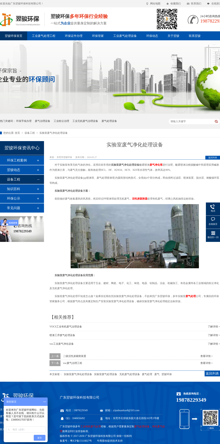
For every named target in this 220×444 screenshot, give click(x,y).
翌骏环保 (167, 374)
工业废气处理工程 (43, 35)
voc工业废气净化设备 (62, 343)
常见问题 (13, 208)
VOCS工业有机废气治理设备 (66, 326)
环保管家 (98, 35)
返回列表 (212, 157)
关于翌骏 (173, 35)
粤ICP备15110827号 (81, 440)
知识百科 (13, 189)
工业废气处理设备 (125, 35)
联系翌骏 (195, 35)
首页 (18, 133)
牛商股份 (102, 440)
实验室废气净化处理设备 (53, 133)
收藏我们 (175, 3)
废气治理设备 (42, 121)
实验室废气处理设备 (105, 374)
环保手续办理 (24, 121)
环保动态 (152, 35)
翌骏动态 (13, 170)
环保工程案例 (17, 160)
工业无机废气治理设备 (85, 121)
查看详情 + (206, 356)
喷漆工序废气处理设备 (62, 335)
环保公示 (13, 198)
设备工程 (30, 133)
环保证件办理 (73, 35)
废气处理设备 (109, 121)
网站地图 (155, 3)
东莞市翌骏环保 (65, 157)
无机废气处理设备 (129, 374)
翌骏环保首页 (13, 35)
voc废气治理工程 (72, 363)
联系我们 (196, 3)
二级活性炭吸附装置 (74, 356)
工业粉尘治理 (61, 121)
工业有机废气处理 (90, 426)
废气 (157, 374)
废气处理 (147, 374)
